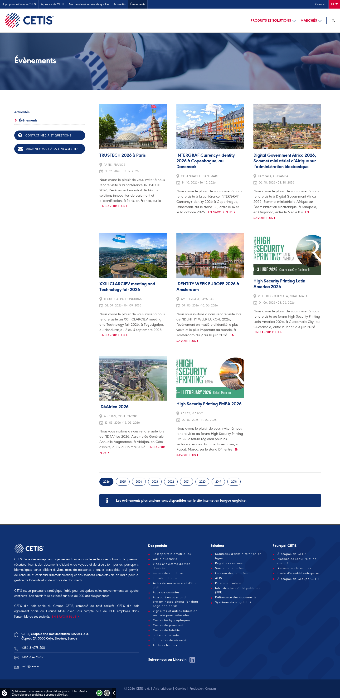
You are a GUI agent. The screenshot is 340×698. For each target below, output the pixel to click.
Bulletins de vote (166, 635)
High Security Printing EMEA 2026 (209, 404)
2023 (155, 481)
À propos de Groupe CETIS (19, 4)
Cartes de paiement (168, 625)
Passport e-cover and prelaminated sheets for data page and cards (175, 602)
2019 (218, 481)
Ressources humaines (294, 568)
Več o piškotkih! (107, 693)
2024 (139, 481)
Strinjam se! (99, 693)
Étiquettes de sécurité (169, 640)
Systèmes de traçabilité (233, 602)
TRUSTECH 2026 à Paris (122, 155)
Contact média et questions (44, 135)
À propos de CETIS (292, 554)
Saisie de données (229, 568)
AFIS (218, 578)
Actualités (119, 4)
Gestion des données (231, 573)
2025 (123, 481)
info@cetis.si (30, 666)
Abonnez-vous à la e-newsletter (48, 148)
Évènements (137, 4)
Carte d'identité (165, 559)
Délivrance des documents (236, 597)
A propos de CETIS (52, 4)
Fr (334, 4)
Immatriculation (165, 578)
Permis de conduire (168, 573)
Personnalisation (228, 583)
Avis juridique (162, 688)
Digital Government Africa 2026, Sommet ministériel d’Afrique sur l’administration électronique (284, 161)
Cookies (180, 688)
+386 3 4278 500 (33, 648)
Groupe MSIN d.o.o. (60, 611)
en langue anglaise (230, 500)
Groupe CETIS (63, 606)
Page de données (166, 592)
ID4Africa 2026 (114, 407)
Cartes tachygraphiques (172, 620)
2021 (186, 481)
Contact (320, 4)
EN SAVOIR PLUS (64, 616)
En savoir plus (113, 206)
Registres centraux (229, 563)
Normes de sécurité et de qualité (89, 4)
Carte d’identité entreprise (298, 573)
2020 (202, 481)
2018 (234, 481)
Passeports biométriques (172, 554)
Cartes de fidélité (166, 630)
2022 (171, 481)
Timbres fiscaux (165, 645)
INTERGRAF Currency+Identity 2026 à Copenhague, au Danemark (205, 161)
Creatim (210, 688)
